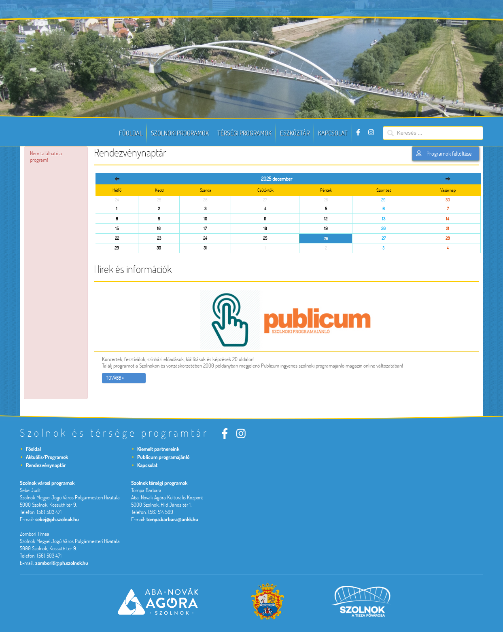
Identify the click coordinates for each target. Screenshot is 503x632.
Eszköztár (295, 133)
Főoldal (130, 133)
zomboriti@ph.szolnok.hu (61, 563)
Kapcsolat (333, 133)
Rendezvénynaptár (46, 465)
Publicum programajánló (163, 457)
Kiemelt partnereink (158, 449)
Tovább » (115, 378)
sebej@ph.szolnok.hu (57, 519)
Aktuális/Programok (47, 457)
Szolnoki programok (180, 133)
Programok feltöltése (443, 153)
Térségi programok (244, 133)
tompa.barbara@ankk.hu (172, 519)
